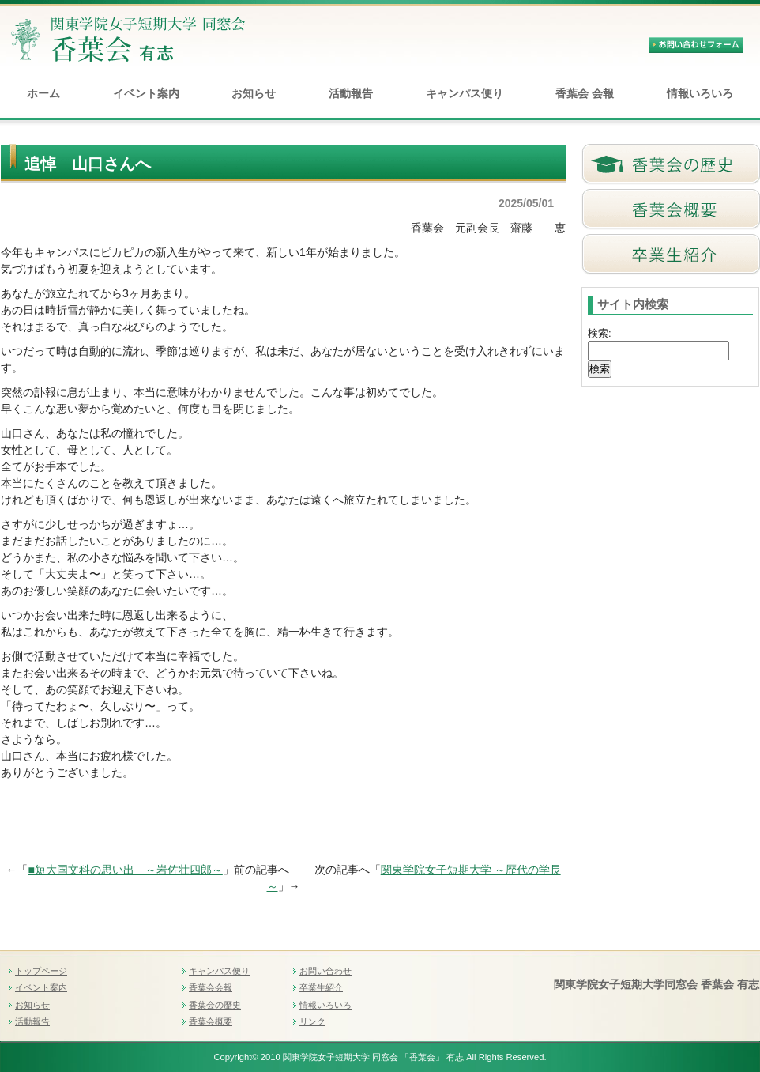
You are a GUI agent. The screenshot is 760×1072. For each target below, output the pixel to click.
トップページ (41, 971)
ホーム (43, 93)
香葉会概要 (210, 1021)
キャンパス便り (464, 93)
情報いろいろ (700, 93)
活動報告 (351, 93)
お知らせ (253, 93)
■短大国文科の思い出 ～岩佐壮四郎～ (125, 869)
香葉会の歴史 (215, 1005)
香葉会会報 (210, 987)
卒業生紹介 (321, 987)
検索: (599, 333)
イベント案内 (146, 93)
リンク (312, 1021)
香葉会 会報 (584, 93)
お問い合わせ (325, 971)
